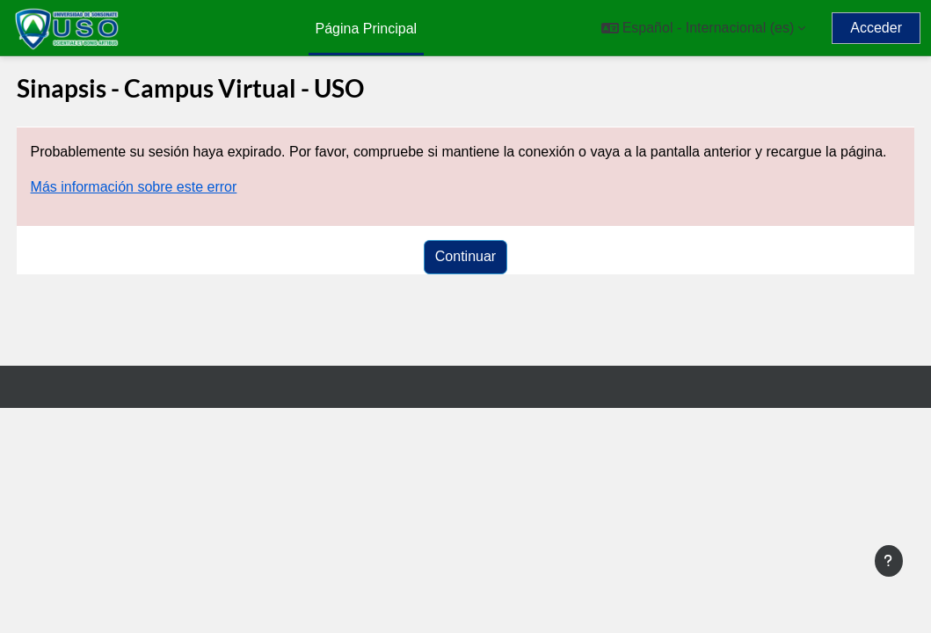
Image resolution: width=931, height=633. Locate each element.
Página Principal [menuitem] (367, 28)
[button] (704, 28)
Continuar (465, 277)
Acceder (876, 27)
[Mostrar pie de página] (889, 561)
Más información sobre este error (166, 207)
